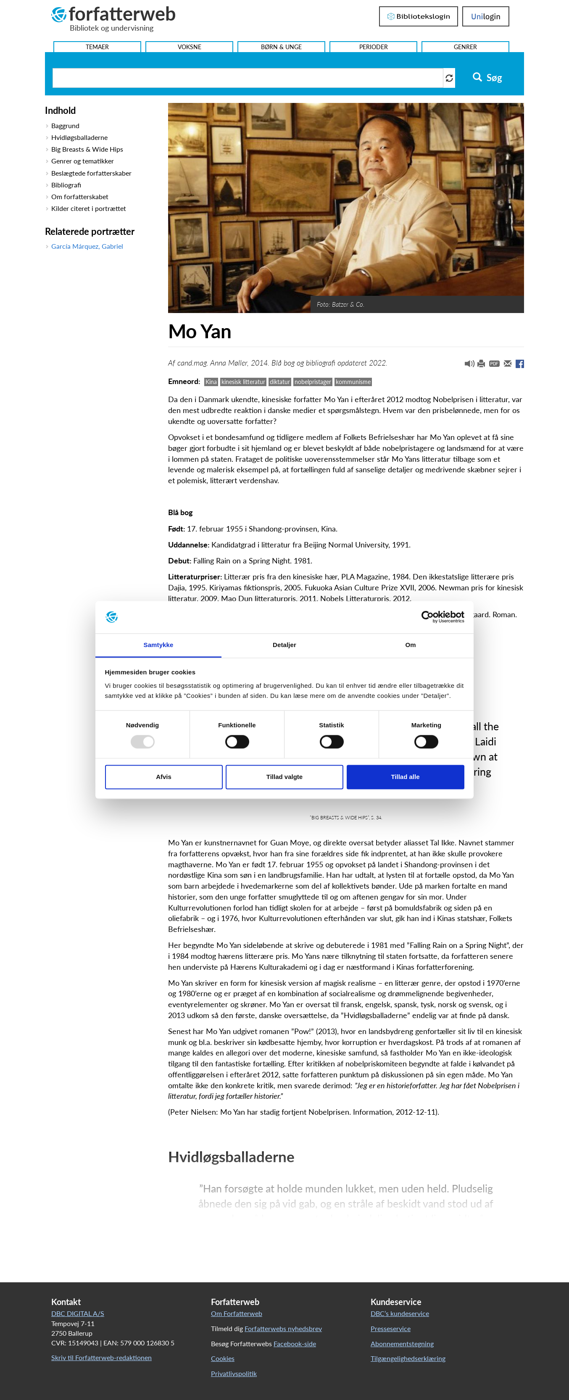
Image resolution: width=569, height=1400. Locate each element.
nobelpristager (313, 381)
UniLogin (486, 16)
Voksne (189, 46)
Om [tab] (410, 644)
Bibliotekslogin (419, 16)
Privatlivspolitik (234, 1373)
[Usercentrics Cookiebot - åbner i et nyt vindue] (427, 617)
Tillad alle (405, 776)
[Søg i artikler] (248, 78)
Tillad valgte (284, 776)
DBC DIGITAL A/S (77, 1313)
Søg (487, 77)
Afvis (163, 776)
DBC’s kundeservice (400, 1313)
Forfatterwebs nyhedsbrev (283, 1328)
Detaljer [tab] (284, 644)
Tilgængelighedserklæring (408, 1358)
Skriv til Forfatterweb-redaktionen (101, 1357)
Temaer (97, 46)
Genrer (465, 46)
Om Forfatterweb (236, 1313)
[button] (466, 365)
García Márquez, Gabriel (87, 246)
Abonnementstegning (402, 1343)
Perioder (373, 46)
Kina (211, 381)
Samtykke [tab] (159, 644)
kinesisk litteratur (243, 381)
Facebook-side (295, 1343)
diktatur (280, 381)
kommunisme (353, 381)
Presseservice (391, 1328)
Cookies (222, 1358)
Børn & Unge (281, 46)
